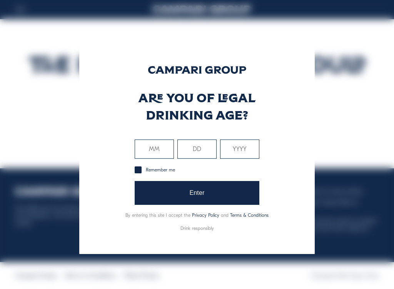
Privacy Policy (205, 215)
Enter (196, 192)
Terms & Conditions (249, 215)
